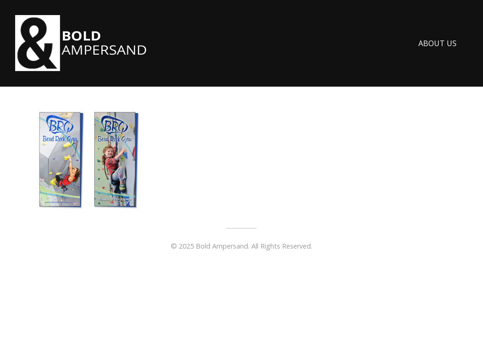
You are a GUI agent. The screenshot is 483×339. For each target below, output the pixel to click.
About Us (437, 43)
